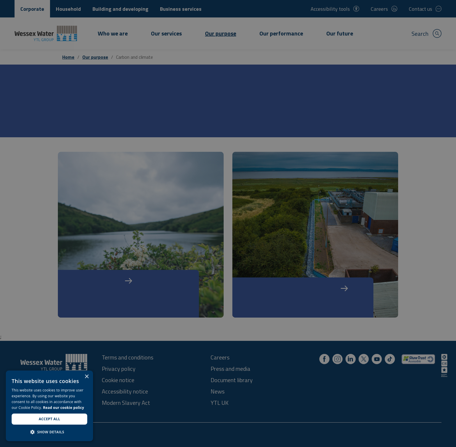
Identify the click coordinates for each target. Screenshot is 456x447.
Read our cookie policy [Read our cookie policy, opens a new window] (63, 407)
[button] (49, 431)
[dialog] (49, 406)
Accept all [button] (49, 418)
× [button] (86, 377)
